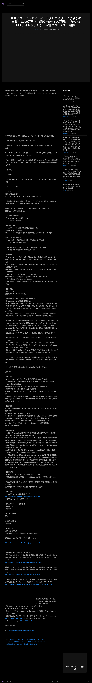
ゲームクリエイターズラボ (29, 641)
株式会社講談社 (10, 644)
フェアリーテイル (43, 641)
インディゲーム (42, 639)
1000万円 (12, 639)
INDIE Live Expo (31, 639)
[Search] (23, 4)
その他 (64, 190)
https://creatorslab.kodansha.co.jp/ (21, 630)
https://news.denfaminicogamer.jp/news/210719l (22, 575)
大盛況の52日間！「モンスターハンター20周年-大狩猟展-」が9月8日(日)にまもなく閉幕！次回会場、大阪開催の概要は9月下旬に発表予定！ (72, 174)
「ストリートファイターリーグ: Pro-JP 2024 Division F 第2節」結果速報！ (71, 98)
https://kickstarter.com (13, 618)
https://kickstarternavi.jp (29, 621)
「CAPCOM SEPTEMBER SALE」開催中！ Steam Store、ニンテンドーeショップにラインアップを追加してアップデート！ (71, 159)
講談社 (26, 644)
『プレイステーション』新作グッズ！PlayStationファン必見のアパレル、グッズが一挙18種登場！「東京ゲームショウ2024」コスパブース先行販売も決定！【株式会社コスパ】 (72, 126)
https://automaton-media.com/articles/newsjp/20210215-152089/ (28, 584)
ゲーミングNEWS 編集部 (74, 668)
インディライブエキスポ (12, 641)
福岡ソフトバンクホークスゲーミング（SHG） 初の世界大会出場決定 (71, 186)
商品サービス (66, 116)
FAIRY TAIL (21, 639)
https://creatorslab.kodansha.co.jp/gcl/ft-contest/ (22, 496)
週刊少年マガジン (35, 644)
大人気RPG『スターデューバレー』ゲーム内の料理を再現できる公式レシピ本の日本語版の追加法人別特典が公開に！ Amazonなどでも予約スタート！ (71, 110)
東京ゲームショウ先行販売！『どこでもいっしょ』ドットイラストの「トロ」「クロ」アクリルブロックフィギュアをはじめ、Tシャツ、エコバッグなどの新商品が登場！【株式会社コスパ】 (71, 144)
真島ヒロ (19, 644)
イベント (36, 29)
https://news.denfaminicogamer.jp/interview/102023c (24, 562)
